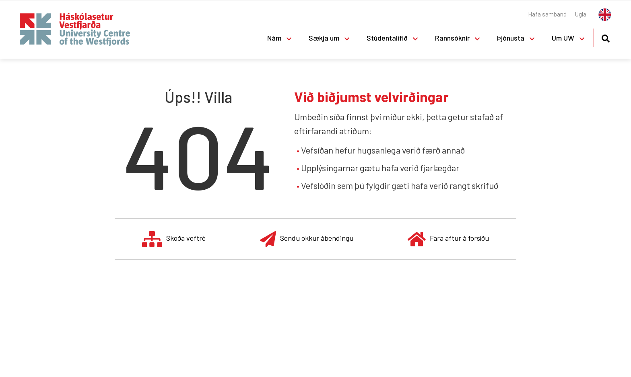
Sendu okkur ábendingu (306, 239)
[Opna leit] (605, 37)
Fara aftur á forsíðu (448, 239)
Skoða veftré (174, 239)
